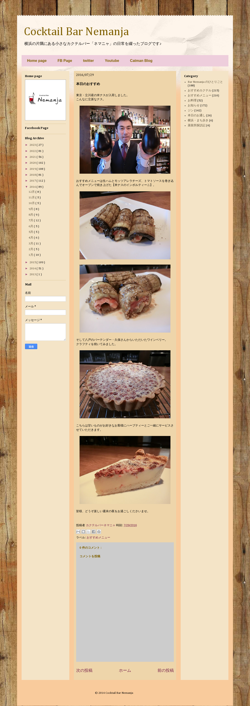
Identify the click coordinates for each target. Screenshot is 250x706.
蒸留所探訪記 (196, 125)
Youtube (112, 61)
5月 (31, 232)
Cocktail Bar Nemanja (76, 32)
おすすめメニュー (98, 537)
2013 (33, 274)
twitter (88, 61)
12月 (32, 191)
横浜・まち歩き (198, 120)
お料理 (192, 100)
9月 (31, 209)
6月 (31, 226)
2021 (33, 157)
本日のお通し (196, 115)
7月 (31, 220)
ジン (191, 110)
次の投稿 (84, 670)
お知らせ (194, 105)
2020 (33, 162)
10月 (32, 203)
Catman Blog (141, 61)
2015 (33, 262)
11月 (32, 197)
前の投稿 (166, 670)
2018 (33, 174)
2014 (33, 268)
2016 (33, 186)
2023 (33, 145)
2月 (31, 249)
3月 (31, 243)
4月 (31, 237)
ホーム (125, 670)
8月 (31, 214)
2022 (33, 151)
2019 (33, 169)
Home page (37, 61)
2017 (33, 180)
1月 (31, 254)
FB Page (65, 61)
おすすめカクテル (199, 90)
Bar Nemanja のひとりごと (205, 81)
